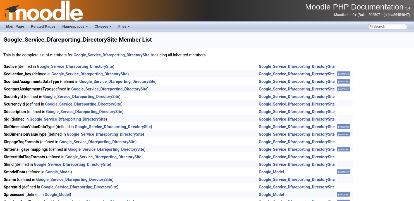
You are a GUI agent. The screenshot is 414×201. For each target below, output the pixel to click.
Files (124, 26)
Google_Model (58, 172)
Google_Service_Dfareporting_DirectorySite (111, 55)
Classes (103, 26)
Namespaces (75, 26)
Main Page (15, 26)
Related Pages (43, 26)
